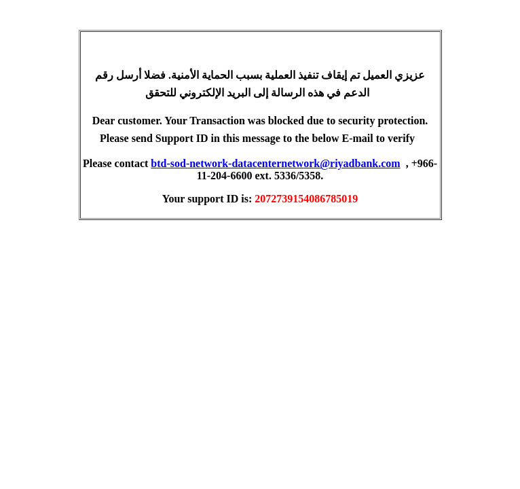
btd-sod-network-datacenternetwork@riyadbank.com (275, 163)
